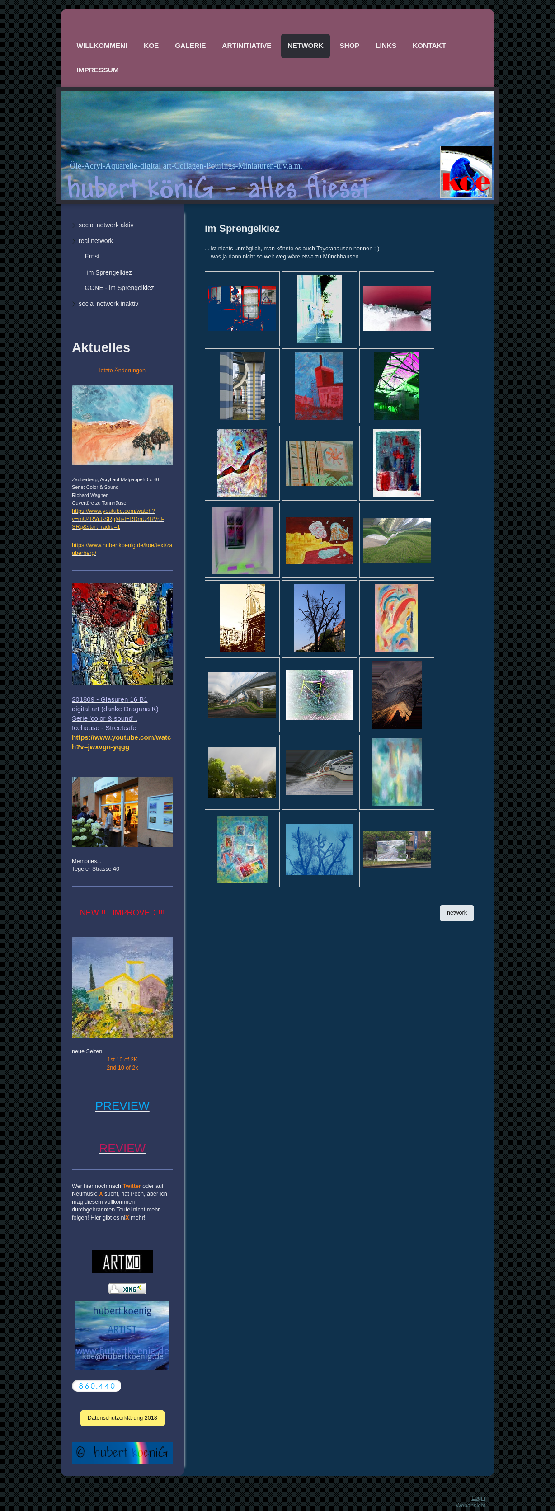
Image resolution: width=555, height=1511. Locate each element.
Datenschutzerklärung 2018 (122, 1418)
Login (478, 1498)
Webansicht (470, 1505)
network (457, 913)
